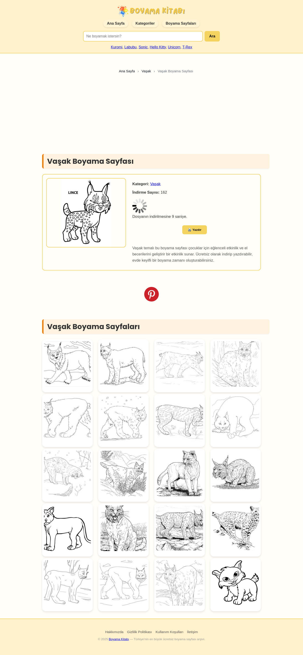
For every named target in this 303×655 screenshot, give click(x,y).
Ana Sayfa (115, 23)
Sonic (143, 47)
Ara (212, 36)
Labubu (130, 47)
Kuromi (117, 47)
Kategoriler (145, 23)
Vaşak (155, 184)
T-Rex (187, 47)
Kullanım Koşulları (169, 632)
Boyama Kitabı (119, 639)
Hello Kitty (158, 47)
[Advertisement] (151, 115)
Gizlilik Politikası (139, 632)
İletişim (192, 632)
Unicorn (174, 47)
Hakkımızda (114, 632)
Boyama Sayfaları (181, 23)
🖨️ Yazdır (194, 229)
